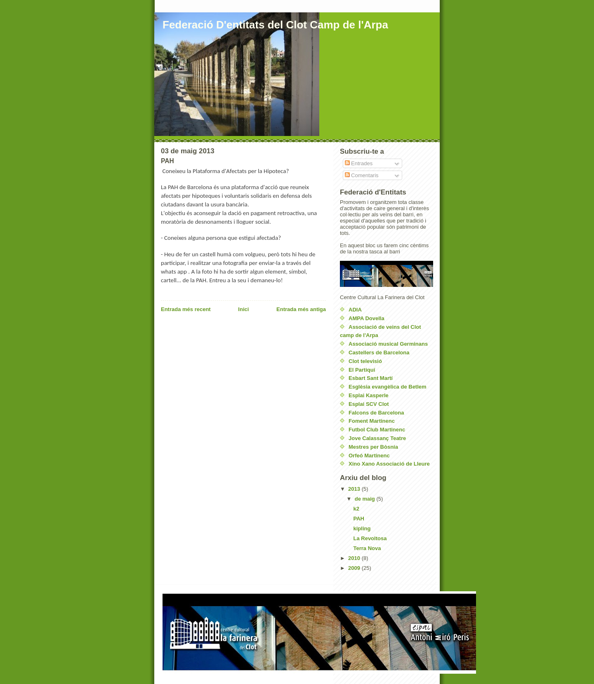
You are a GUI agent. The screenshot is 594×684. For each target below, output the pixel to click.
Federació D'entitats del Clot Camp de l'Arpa (275, 25)
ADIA (355, 310)
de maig (366, 499)
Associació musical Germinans (388, 344)
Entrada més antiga (301, 309)
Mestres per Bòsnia (373, 447)
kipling (361, 528)
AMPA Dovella (366, 318)
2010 (355, 558)
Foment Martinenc (372, 421)
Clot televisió (365, 361)
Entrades (359, 163)
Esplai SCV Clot (369, 404)
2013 (355, 489)
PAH (358, 518)
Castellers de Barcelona (379, 352)
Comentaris (362, 175)
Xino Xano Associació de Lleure (389, 464)
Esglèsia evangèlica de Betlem (388, 387)
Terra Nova (367, 548)
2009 (355, 568)
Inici (243, 309)
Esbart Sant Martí (371, 378)
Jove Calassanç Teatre (377, 438)
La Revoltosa (370, 538)
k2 (356, 509)
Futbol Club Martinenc (377, 429)
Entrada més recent (186, 309)
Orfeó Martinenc (369, 455)
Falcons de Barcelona (376, 413)
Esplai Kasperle (369, 395)
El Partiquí (362, 370)
